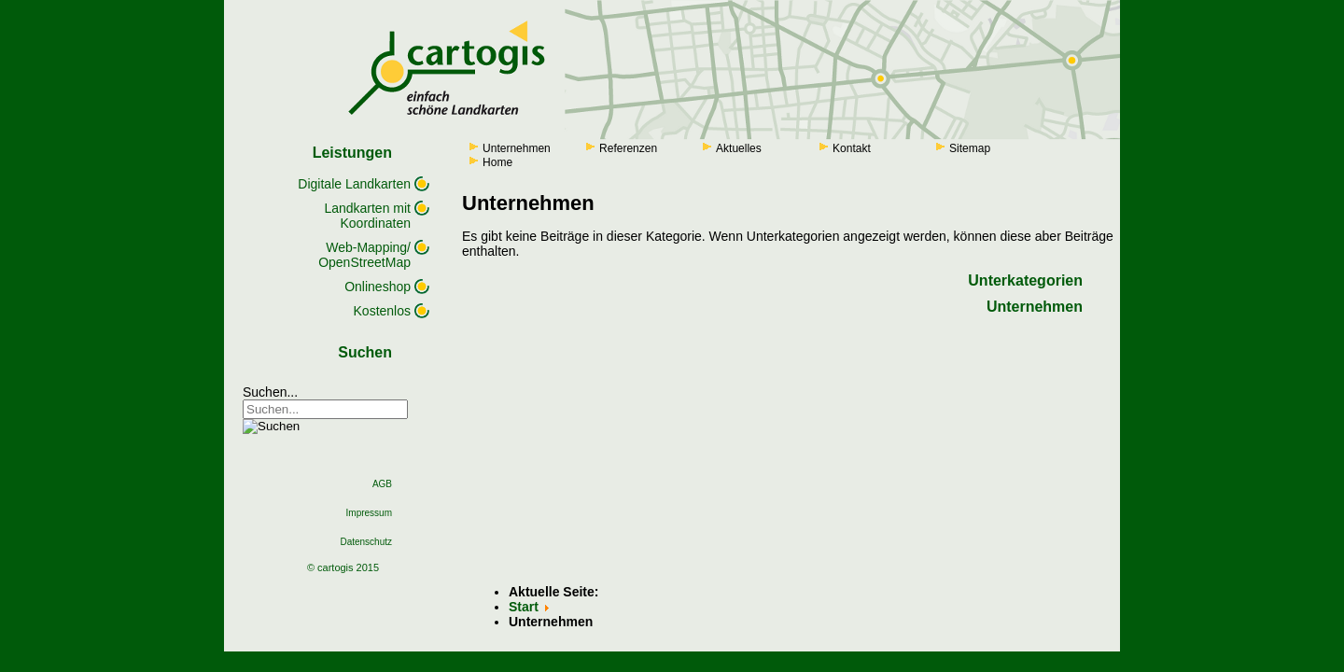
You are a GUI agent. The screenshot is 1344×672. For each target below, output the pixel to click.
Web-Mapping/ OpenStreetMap (364, 255)
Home (497, 162)
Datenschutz (366, 542)
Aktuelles (739, 148)
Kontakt (852, 148)
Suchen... (270, 392)
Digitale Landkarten (354, 183)
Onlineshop (377, 286)
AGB (382, 484)
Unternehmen (517, 148)
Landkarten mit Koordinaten (367, 216)
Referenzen (628, 148)
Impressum (369, 513)
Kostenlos (382, 310)
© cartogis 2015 (343, 567)
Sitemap (969, 148)
